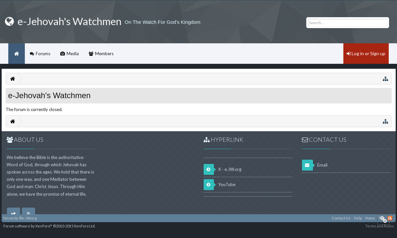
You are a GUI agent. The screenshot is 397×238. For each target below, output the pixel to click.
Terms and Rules (379, 226)
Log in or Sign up (366, 53)
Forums (43, 53)
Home (16, 53)
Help (358, 218)
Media (73, 53)
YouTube (219, 184)
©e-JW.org (28, 218)
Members (104, 53)
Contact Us (341, 218)
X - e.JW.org (222, 169)
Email (314, 165)
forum (8, 218)
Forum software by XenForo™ (49, 226)
